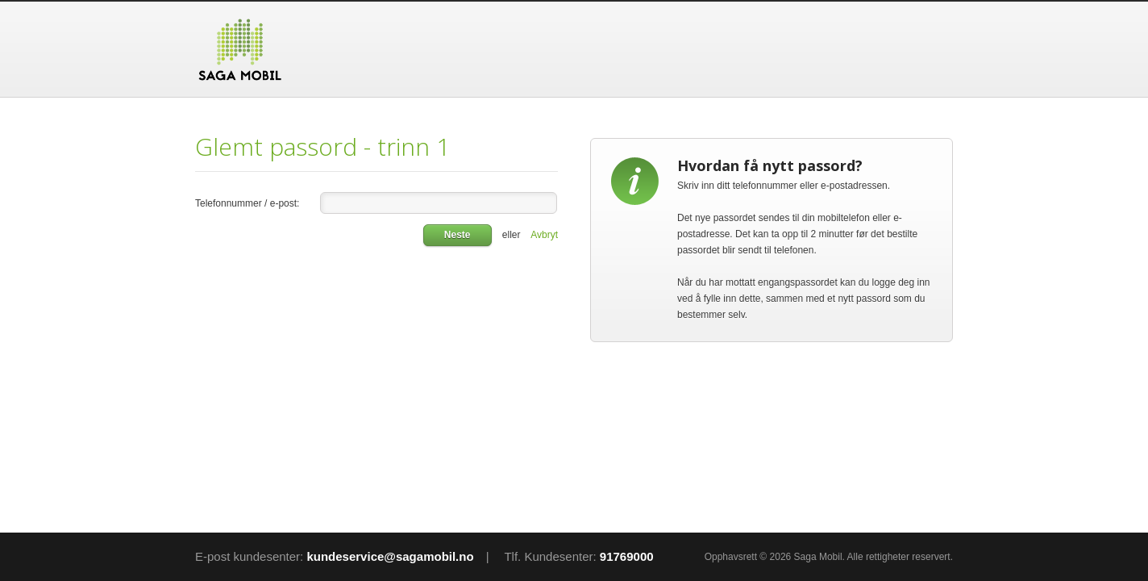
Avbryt (544, 234)
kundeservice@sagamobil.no (389, 556)
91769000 (627, 556)
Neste (457, 234)
